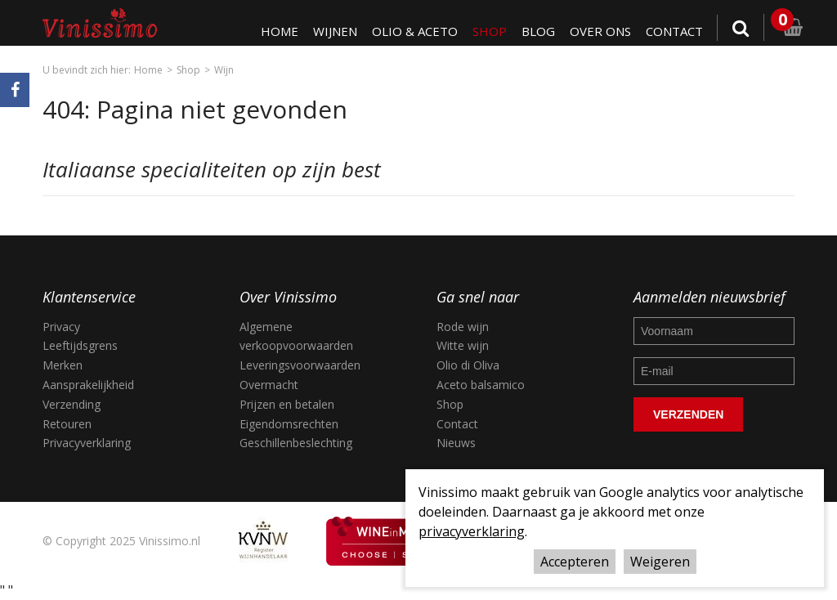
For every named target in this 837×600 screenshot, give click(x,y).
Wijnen (335, 31)
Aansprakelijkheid (88, 384)
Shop (489, 31)
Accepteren (574, 562)
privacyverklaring (471, 531)
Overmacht (268, 384)
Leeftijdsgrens (80, 345)
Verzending (72, 404)
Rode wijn (462, 326)
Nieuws (456, 442)
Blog (538, 31)
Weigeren (660, 562)
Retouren (67, 424)
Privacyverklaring (87, 442)
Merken (63, 365)
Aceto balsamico (480, 384)
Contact (674, 31)
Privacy (61, 326)
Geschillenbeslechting (295, 442)
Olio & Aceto (415, 31)
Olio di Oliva (467, 365)
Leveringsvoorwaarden (299, 365)
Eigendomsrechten (288, 424)
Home (279, 31)
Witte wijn (462, 345)
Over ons (600, 31)
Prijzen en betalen (286, 404)
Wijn (224, 70)
